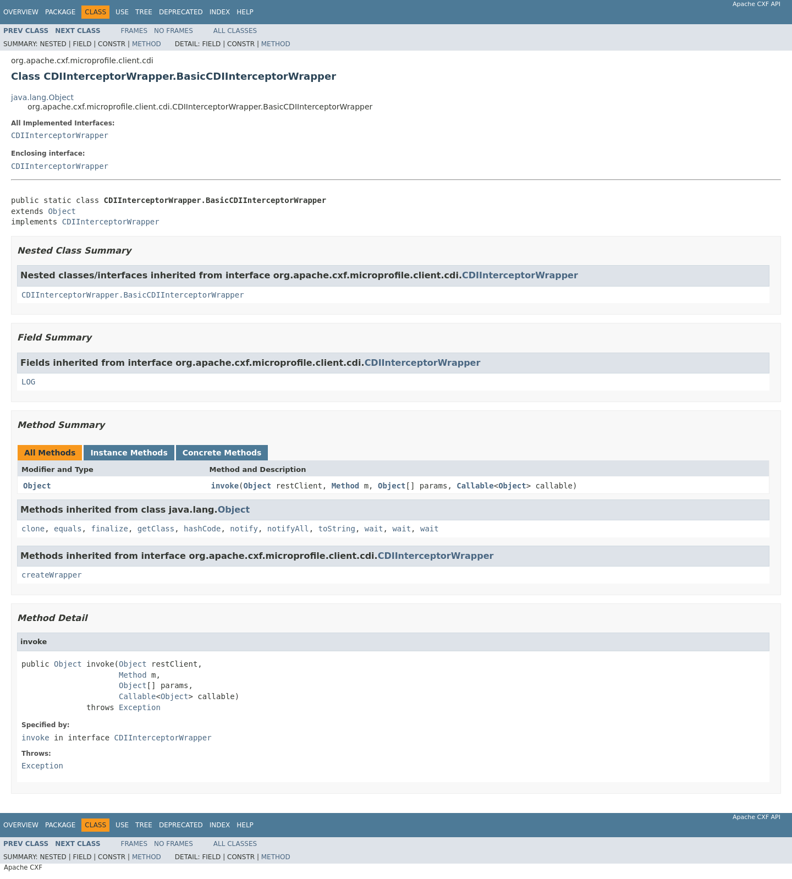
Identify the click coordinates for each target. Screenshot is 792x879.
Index (220, 12)
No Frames (173, 31)
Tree (143, 12)
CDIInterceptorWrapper (59, 135)
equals (68, 528)
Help (245, 12)
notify (244, 528)
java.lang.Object (42, 97)
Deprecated (181, 12)
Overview (20, 12)
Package (60, 12)
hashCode (202, 528)
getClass (156, 528)
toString (336, 528)
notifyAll (288, 528)
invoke (225, 485)
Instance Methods (128, 452)
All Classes (235, 31)
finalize (109, 528)
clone (33, 528)
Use (122, 12)
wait (374, 528)
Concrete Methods (222, 452)
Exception (140, 707)
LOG (28, 381)
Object (62, 211)
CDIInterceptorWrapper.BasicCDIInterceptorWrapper (132, 294)
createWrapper (51, 574)
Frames (134, 31)
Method (146, 44)
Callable (475, 485)
